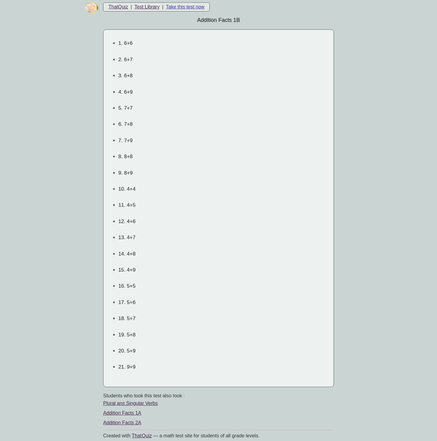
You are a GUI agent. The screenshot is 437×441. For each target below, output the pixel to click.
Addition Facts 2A (122, 422)
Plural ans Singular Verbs (130, 403)
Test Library (147, 6)
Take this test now (185, 6)
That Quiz (142, 435)
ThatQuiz (118, 6)
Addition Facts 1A (122, 413)
